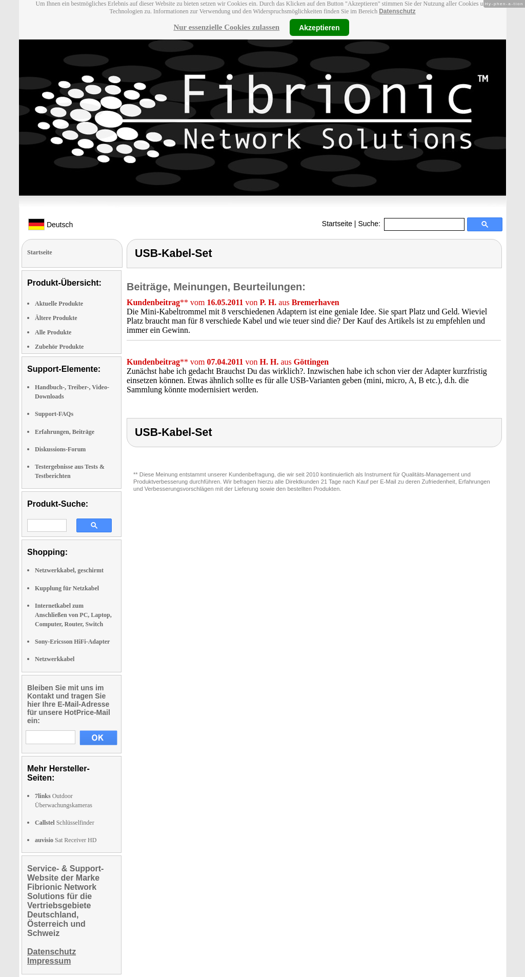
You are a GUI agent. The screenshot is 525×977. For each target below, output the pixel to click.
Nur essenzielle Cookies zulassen (226, 27)
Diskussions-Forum (60, 449)
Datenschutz (397, 11)
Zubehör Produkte (59, 346)
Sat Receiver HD (65, 840)
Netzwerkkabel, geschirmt (69, 570)
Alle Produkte (53, 332)
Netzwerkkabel (54, 659)
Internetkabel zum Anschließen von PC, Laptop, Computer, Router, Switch (73, 615)
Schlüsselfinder (64, 822)
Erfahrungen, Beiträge (64, 431)
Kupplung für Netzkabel (67, 588)
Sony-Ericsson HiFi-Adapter (72, 641)
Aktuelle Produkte (59, 303)
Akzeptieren (319, 27)
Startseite (337, 224)
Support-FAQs (54, 413)
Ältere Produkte (56, 318)
